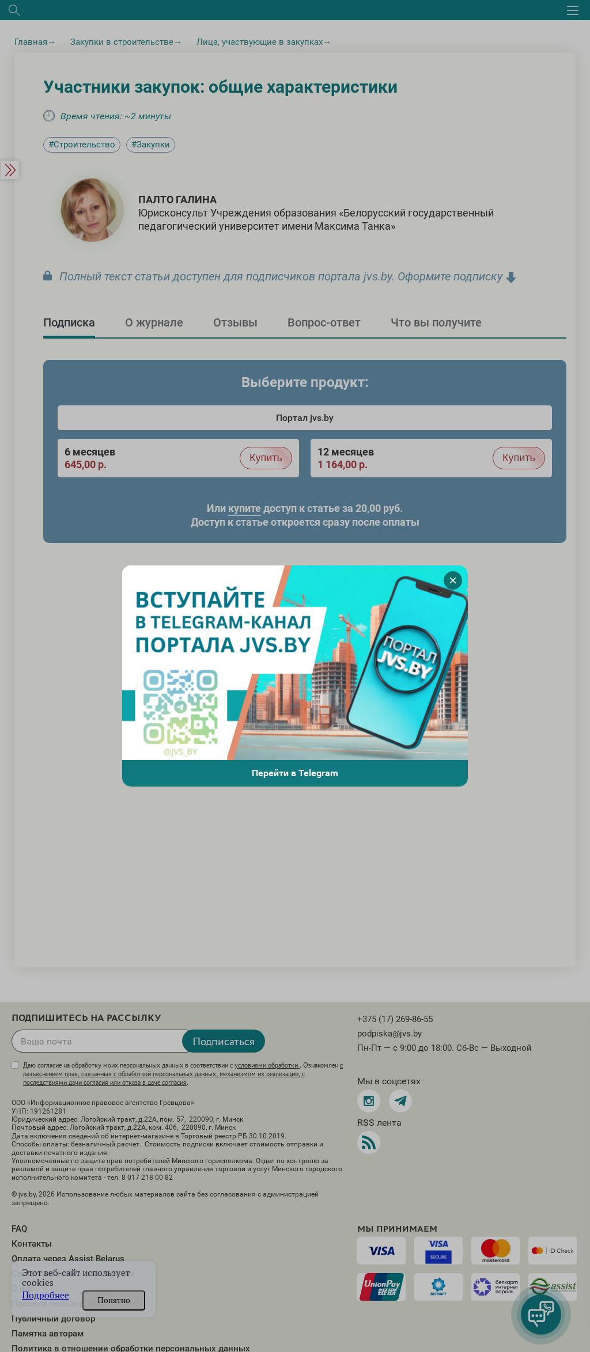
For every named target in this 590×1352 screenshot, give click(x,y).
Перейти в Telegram (295, 773)
